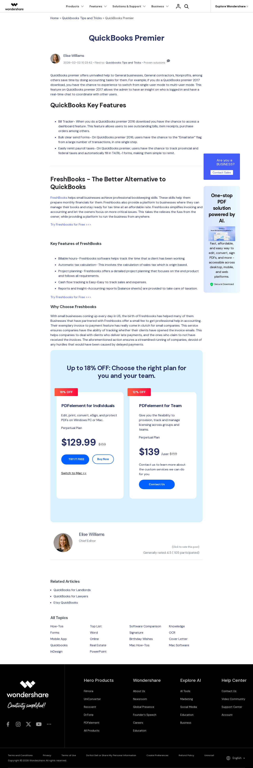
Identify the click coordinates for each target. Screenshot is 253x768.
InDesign (56, 651)
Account (227, 714)
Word (94, 632)
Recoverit (90, 707)
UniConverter (92, 699)
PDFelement (91, 722)
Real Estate (98, 645)
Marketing (186, 699)
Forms (54, 632)
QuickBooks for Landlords (72, 590)
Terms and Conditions (20, 755)
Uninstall (209, 755)
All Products (91, 730)
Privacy (47, 755)
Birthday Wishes (141, 639)
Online (94, 639)
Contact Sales (221, 172)
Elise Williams (73, 55)
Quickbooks (59, 645)
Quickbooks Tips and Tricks (82, 18)
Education (139, 730)
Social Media (188, 707)
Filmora (88, 691)
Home (54, 18)
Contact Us (229, 691)
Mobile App (58, 639)
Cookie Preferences (157, 755)
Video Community (233, 699)
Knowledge (177, 626)
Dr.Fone (88, 714)
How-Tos (56, 626)
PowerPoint (98, 651)
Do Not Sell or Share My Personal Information (111, 755)
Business (185, 722)
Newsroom (140, 699)
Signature (136, 632)
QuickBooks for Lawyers (71, 596)
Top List (96, 626)
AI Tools (185, 691)
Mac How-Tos (139, 645)
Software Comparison (145, 626)
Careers (138, 722)
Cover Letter (178, 639)
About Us (139, 691)
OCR (172, 632)
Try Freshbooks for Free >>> (70, 224)
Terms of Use (68, 755)
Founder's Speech (144, 714)
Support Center (232, 707)
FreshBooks (58, 198)
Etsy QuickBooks (66, 602)
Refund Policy (186, 755)
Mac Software (179, 645)
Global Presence (143, 707)
